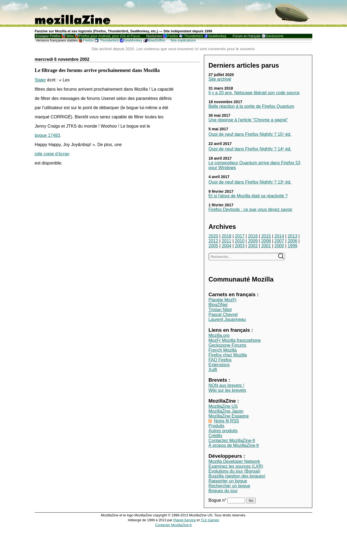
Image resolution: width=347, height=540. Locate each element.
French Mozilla (222, 350)
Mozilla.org (218, 335)
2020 (213, 236)
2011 (227, 241)
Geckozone (275, 36)
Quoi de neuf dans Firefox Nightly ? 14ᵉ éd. (249, 149)
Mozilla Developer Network (234, 461)
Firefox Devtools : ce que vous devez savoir (250, 209)
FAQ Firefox (220, 360)
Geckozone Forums (227, 345)
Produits (216, 426)
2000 (279, 246)
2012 (213, 241)
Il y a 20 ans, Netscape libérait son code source (254, 92)
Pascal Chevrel (223, 314)
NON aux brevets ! (226, 385)
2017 (240, 236)
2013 (292, 236)
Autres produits (223, 430)
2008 (266, 241)
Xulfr (212, 369)
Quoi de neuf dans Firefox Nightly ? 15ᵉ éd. (249, 134)
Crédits (215, 435)
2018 (227, 236)
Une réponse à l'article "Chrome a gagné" (248, 120)
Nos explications (183, 40)
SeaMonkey (217, 36)
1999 (292, 246)
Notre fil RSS (226, 421)
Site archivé (219, 79)
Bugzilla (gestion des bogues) (236, 476)
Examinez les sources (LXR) (235, 466)
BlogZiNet (217, 304)
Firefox (172, 36)
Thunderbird (193, 36)
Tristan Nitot (220, 309)
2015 (266, 236)
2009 (253, 241)
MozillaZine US (223, 406)
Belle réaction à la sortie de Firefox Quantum (251, 106)
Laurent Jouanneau (227, 319)
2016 (253, 236)
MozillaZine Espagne (228, 416)
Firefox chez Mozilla (227, 355)
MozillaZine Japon (225, 411)
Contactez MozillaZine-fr (231, 440)
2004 (227, 246)
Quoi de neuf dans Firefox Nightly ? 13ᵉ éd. (249, 182)
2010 (240, 241)
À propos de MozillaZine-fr (233, 445)
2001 (266, 246)
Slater (40, 80)
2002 (253, 246)
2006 (292, 241)
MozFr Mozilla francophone (234, 340)
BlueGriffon (156, 40)
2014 (279, 236)
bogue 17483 (47, 135)
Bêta (69, 36)
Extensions (219, 364)
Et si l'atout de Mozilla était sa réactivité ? (248, 196)
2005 (213, 246)
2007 (279, 241)
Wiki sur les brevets (227, 390)
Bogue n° (217, 500)
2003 (240, 246)
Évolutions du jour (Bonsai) (234, 471)
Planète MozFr (222, 300)
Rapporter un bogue (227, 481)
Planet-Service (184, 520)
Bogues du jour (223, 490)
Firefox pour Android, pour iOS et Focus (109, 36)
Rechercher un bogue (229, 486)
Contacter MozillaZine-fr (173, 525)
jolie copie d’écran (52, 153)
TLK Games (210, 520)
